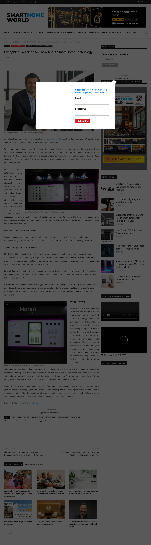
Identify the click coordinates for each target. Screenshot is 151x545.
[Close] (114, 82)
